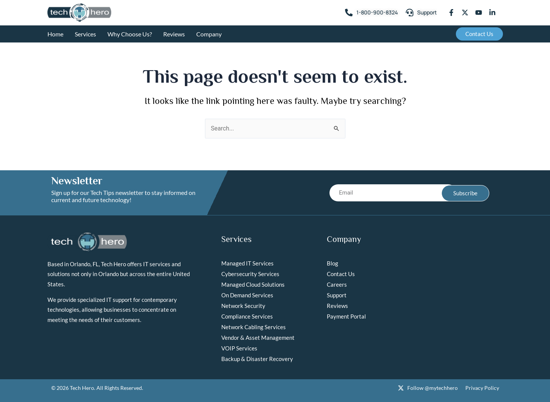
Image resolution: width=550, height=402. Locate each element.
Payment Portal (346, 316)
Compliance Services (247, 316)
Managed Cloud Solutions (253, 284)
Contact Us (341, 273)
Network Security (243, 305)
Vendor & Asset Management (258, 337)
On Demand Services (247, 295)
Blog (332, 263)
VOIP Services (239, 348)
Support (337, 295)
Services (85, 34)
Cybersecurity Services (250, 273)
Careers (337, 284)
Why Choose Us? (129, 34)
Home (55, 34)
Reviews (174, 34)
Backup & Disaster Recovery (257, 358)
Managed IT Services (247, 263)
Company (209, 34)
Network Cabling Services (253, 326)
